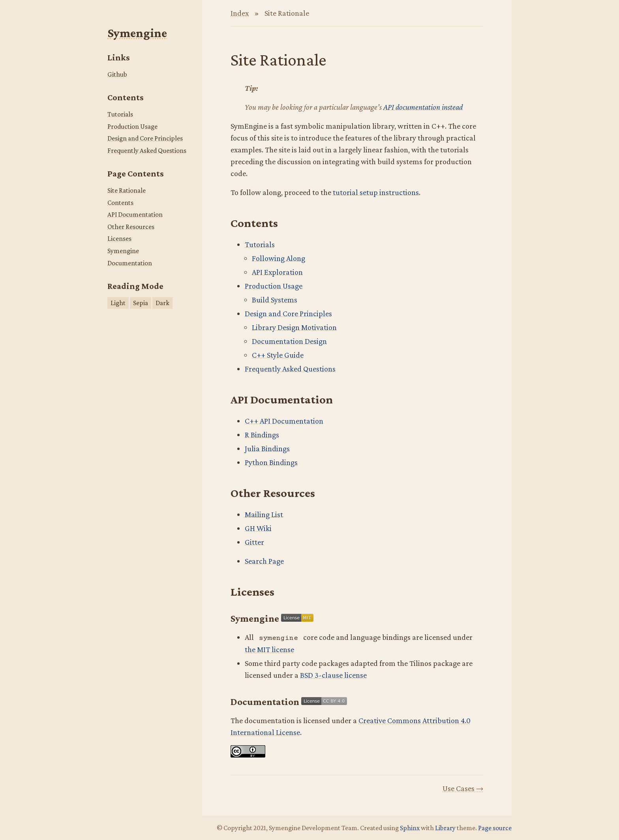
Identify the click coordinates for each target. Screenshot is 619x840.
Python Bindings (271, 462)
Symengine (137, 33)
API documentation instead (423, 107)
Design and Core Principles (145, 138)
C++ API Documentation (284, 420)
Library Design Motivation (294, 327)
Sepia (140, 303)
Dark (162, 303)
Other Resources (130, 227)
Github (117, 74)
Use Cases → (463, 788)
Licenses (119, 238)
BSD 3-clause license (333, 675)
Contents (120, 202)
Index (240, 13)
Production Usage (132, 126)
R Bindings (262, 434)
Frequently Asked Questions (146, 150)
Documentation (129, 263)
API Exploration (277, 272)
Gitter (254, 542)
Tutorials (120, 114)
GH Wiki (258, 528)
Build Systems (274, 299)
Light (118, 303)
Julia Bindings (267, 448)
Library (445, 828)
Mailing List (264, 514)
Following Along (278, 258)
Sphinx (410, 828)
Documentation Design (289, 341)
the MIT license (269, 649)
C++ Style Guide (278, 355)
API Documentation (135, 214)
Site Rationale (126, 190)
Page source (495, 828)
